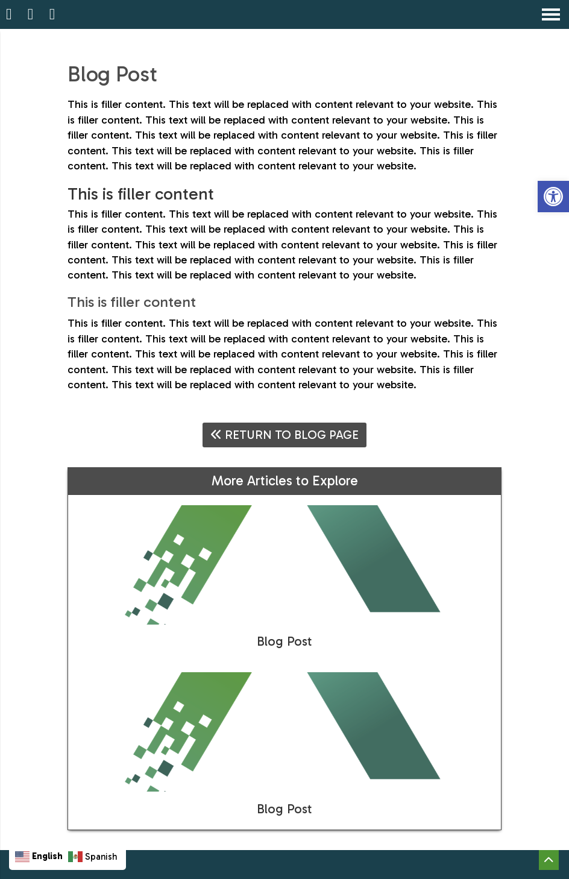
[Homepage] (11, 15)
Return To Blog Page (284, 434)
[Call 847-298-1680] (32, 15)
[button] (553, 196)
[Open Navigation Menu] (551, 14)
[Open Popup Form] (54, 15)
